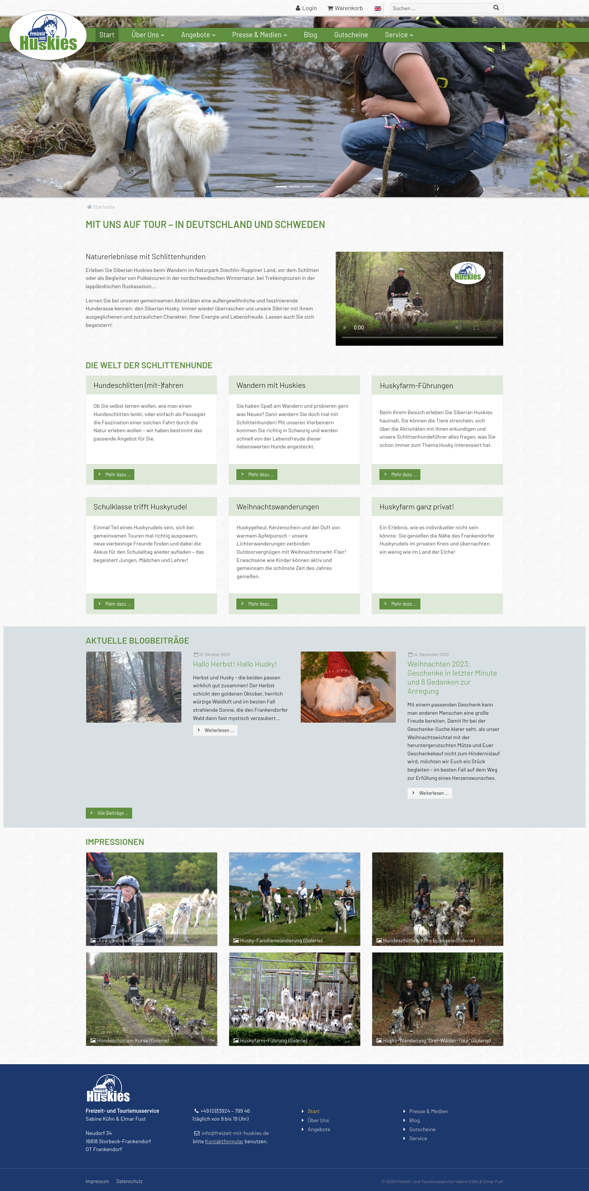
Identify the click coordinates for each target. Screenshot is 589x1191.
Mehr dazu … (118, 474)
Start (106, 34)
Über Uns (149, 34)
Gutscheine (351, 34)
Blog (310, 34)
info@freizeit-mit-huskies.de (235, 1133)
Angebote (199, 34)
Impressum (97, 1181)
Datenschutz (129, 1181)
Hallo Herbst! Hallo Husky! (235, 663)
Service (400, 34)
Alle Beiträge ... (113, 813)
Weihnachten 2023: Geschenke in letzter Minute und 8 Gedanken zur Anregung (452, 677)
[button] (44, 107)
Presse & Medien (260, 34)
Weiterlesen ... (219, 730)
